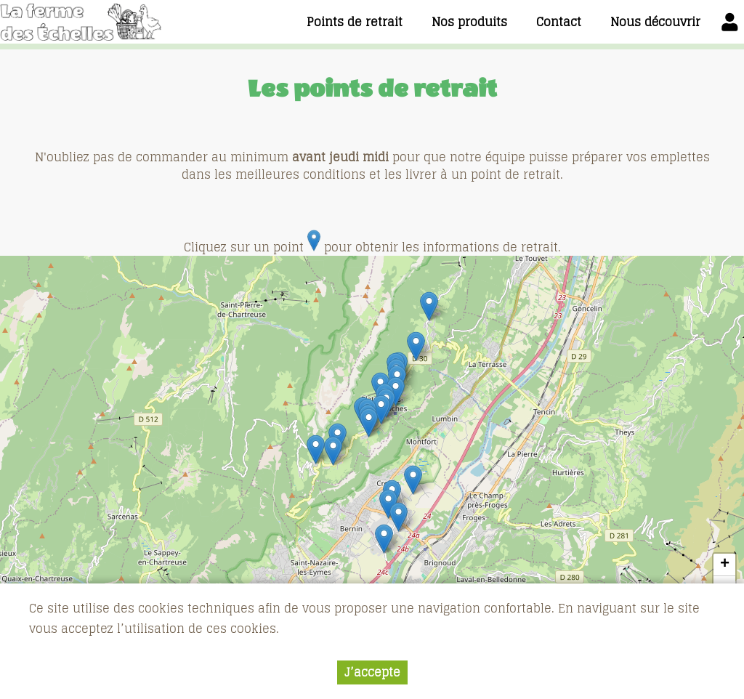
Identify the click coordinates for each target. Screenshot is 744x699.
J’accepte (372, 672)
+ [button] (724, 564)
